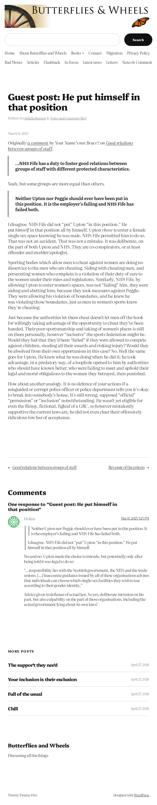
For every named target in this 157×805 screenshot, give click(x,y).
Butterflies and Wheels (38, 745)
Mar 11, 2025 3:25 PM (135, 518)
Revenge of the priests (126, 467)
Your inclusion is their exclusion (42, 679)
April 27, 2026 (140, 664)
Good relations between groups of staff (45, 467)
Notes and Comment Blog (68, 118)
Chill (13, 708)
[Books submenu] (83, 53)
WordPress (141, 795)
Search (138, 39)
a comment (38, 142)
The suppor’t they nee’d (32, 664)
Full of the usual (25, 693)
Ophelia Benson (34, 118)
